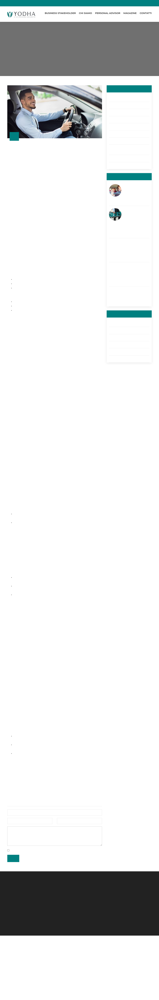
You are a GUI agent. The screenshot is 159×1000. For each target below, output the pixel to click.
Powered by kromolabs (49, 996)
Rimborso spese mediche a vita (126, 119)
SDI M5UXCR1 (88, 967)
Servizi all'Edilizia (117, 98)
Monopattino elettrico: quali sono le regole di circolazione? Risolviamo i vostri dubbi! (135, 219)
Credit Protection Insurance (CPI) (127, 133)
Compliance (115, 337)
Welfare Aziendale (119, 165)
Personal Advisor (107, 13)
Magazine (130, 13)
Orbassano (18, 968)
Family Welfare (117, 105)
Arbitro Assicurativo (119, 358)
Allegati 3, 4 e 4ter (118, 344)
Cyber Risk (114, 126)
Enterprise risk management (124, 158)
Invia (13, 914)
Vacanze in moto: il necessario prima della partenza (134, 294)
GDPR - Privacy (117, 351)
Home (43, 59)
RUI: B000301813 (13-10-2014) (97, 971)
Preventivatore (127, 945)
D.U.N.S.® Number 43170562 (96, 963)
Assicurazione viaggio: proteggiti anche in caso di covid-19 (134, 271)
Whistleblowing (127, 953)
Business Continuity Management (127, 112)
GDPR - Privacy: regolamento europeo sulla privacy (125, 149)
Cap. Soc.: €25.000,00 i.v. (95, 952)
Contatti (146, 13)
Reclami (113, 330)
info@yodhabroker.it (59, 974)
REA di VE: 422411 (90, 948)
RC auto (113, 140)
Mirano (15, 962)
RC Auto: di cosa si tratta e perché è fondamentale (91, 59)
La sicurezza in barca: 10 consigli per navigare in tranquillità (135, 247)
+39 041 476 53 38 (58, 970)
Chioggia (17, 957)
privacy (44, 906)
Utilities (113, 323)
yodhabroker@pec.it (59, 978)
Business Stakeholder (60, 13)
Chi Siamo (85, 13)
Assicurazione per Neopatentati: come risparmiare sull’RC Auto (134, 191)
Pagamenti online (79, 3)
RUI (120, 949)
